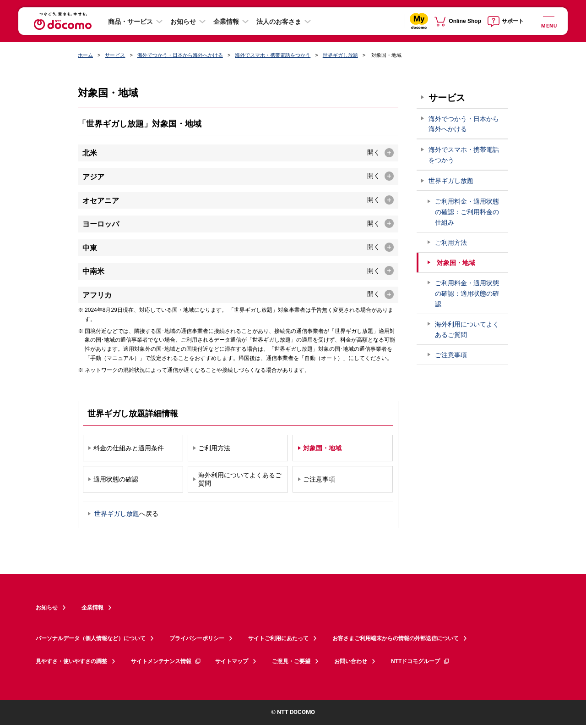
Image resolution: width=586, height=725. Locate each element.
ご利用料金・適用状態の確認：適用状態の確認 (467, 293)
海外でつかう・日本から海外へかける (180, 55)
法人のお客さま (278, 21)
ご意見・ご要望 (291, 661)
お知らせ (183, 21)
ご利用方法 (451, 242)
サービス (115, 55)
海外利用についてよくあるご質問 (467, 329)
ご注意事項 (451, 355)
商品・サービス (130, 21)
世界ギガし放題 (340, 55)
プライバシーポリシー (196, 638)
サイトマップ (231, 661)
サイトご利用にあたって (278, 638)
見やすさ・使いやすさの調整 (71, 661)
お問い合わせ (350, 661)
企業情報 (226, 21)
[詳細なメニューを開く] (548, 20)
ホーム (85, 55)
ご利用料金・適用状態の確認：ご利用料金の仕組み (467, 212)
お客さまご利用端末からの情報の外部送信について (395, 638)
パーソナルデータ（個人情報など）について (91, 638)
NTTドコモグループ (420, 661)
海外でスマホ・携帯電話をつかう (272, 55)
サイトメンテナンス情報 (166, 661)
